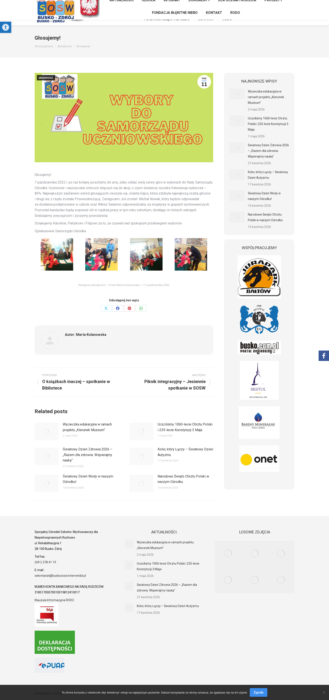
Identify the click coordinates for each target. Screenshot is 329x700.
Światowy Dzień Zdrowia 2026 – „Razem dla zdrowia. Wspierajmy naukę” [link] (87, 454)
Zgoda (258, 692)
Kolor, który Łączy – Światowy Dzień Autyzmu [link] (185, 452)
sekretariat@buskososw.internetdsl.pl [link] (60, 575)
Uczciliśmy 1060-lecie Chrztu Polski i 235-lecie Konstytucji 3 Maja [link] (185, 427)
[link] (5, 27)
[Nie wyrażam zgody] (323, 692)
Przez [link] (124, 285)
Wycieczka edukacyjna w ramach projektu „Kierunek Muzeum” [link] (87, 427)
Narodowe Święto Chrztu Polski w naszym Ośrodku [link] (183, 479)
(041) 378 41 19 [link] (45, 562)
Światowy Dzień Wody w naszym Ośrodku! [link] (88, 479)
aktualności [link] (46, 77)
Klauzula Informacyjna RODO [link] (54, 600)
